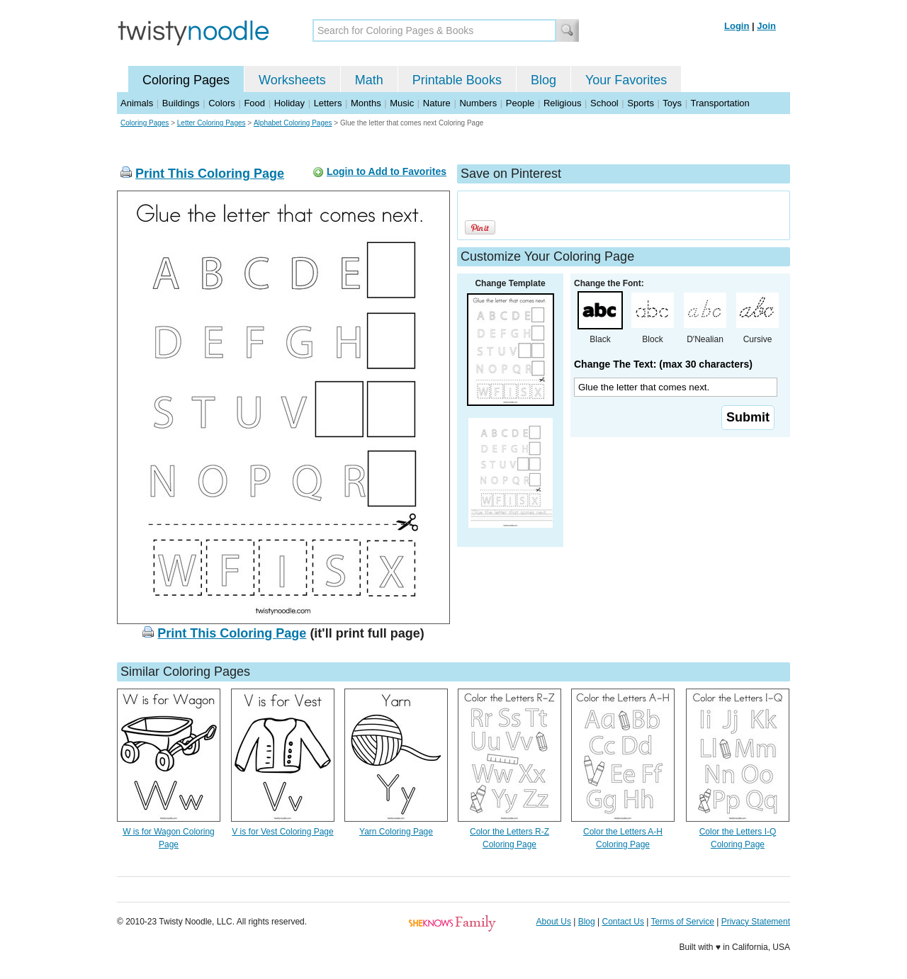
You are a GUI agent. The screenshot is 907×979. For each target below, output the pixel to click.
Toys (672, 103)
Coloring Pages (186, 80)
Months (366, 103)
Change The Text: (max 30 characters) (663, 364)
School (604, 103)
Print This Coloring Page (209, 173)
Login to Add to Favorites (386, 171)
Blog (543, 80)
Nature (437, 103)
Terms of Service (682, 922)
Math (369, 80)
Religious (562, 103)
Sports (640, 103)
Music (402, 103)
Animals (136, 103)
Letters (328, 103)
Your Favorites (626, 80)
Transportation (719, 103)
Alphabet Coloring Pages (293, 123)
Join (766, 26)
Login (736, 26)
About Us (553, 922)
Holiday (289, 103)
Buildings (181, 103)
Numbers (478, 103)
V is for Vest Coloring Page (282, 832)
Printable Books (457, 80)
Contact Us (623, 922)
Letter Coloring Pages (211, 123)
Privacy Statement (755, 922)
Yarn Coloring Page (396, 832)
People (520, 103)
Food (254, 103)
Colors (221, 103)
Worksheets (292, 80)
